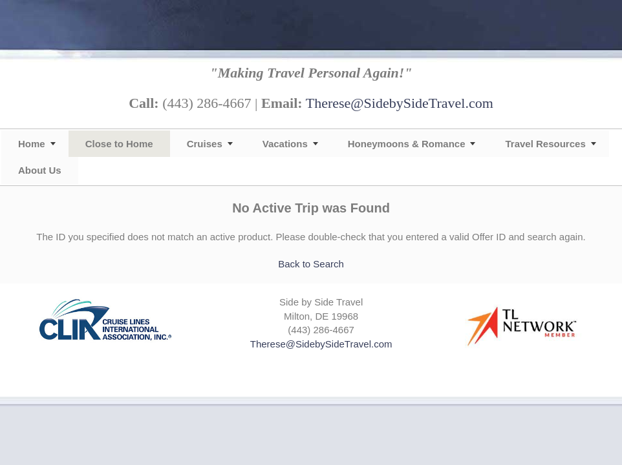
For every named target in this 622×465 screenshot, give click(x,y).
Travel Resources (545, 143)
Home (31, 143)
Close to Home (119, 143)
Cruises (204, 143)
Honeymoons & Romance (407, 143)
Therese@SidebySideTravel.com (399, 103)
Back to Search (311, 263)
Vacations (285, 143)
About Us (39, 170)
